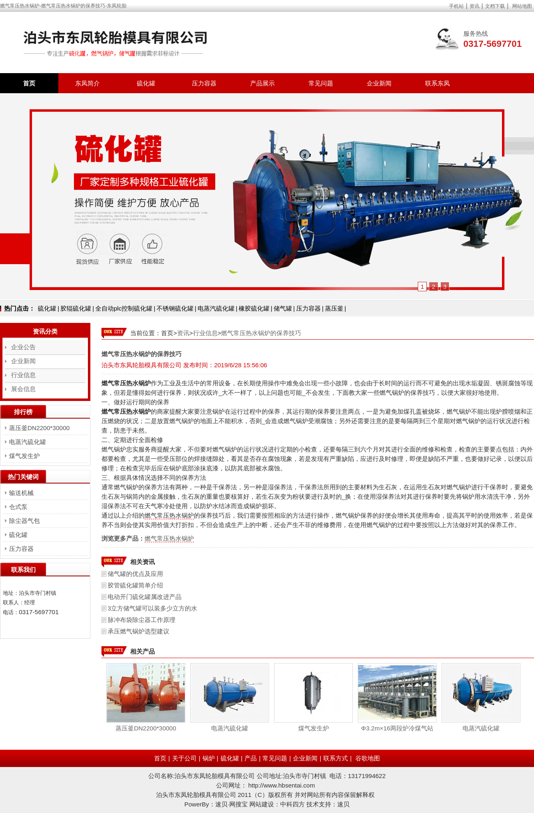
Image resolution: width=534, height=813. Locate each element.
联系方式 (335, 758)
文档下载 (495, 6)
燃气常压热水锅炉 (169, 515)
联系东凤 (437, 83)
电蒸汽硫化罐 (216, 308)
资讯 (474, 6)
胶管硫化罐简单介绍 (135, 585)
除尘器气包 (24, 520)
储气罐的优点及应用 (135, 573)
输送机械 (21, 492)
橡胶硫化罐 (254, 308)
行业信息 (205, 332)
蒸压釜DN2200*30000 (145, 728)
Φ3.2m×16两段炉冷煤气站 (397, 728)
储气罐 (283, 308)
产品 (250, 758)
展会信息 (23, 388)
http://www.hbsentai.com (281, 785)
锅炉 (209, 758)
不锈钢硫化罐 (175, 308)
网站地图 (522, 6)
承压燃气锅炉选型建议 (138, 631)
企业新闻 (379, 83)
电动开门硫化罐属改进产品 (145, 596)
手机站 (456, 6)
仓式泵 (18, 506)
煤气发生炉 (313, 728)
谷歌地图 (367, 758)
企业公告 (23, 346)
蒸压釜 (334, 308)
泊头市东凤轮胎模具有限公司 (141, 365)
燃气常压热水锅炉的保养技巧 (261, 332)
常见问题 (320, 83)
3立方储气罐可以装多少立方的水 (152, 608)
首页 (29, 83)
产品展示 (262, 83)
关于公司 (184, 758)
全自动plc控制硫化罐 (123, 308)
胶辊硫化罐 (75, 308)
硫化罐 (146, 83)
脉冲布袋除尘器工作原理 (141, 619)
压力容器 (204, 83)
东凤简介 (87, 83)
